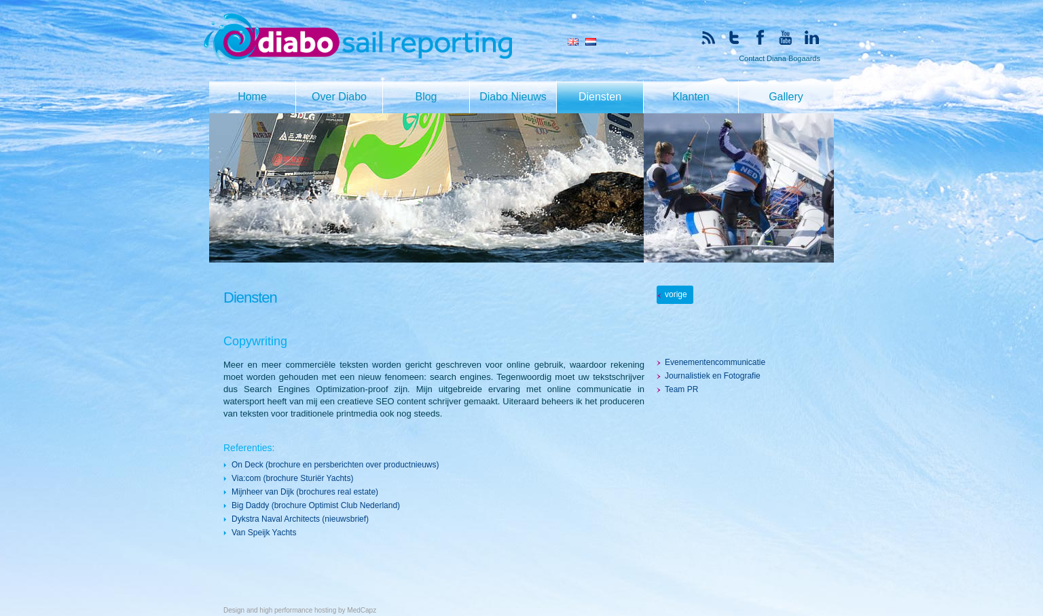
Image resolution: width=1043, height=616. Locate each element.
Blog (426, 96)
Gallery (786, 96)
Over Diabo (339, 96)
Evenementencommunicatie (715, 362)
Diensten (600, 96)
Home (252, 96)
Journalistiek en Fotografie (713, 376)
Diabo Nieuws (513, 96)
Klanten (690, 96)
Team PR (681, 389)
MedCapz (361, 610)
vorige (676, 294)
